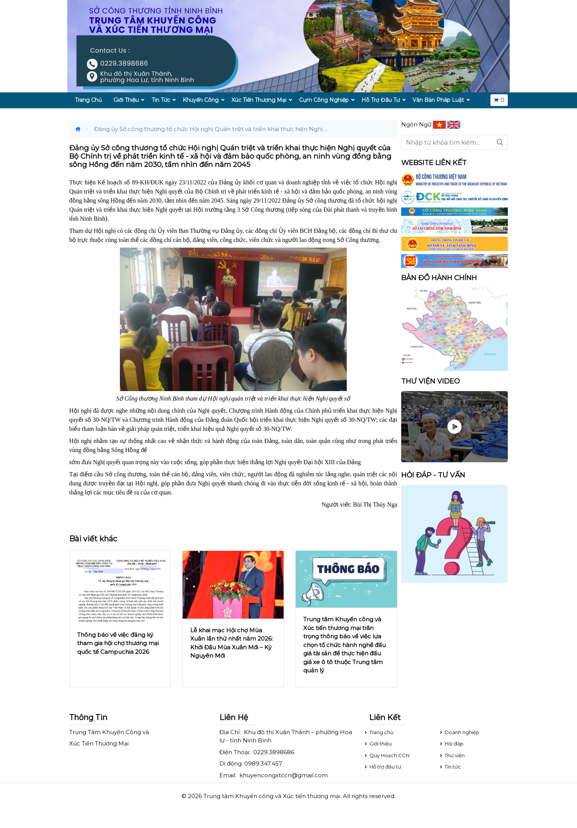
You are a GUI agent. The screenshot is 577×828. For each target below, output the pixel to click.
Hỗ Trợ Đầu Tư (380, 100)
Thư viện (452, 755)
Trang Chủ (88, 100)
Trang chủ (378, 732)
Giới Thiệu (126, 100)
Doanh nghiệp (459, 732)
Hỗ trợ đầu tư (382, 767)
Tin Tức (161, 100)
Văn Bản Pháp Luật (438, 100)
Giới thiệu (377, 744)
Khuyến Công (201, 100)
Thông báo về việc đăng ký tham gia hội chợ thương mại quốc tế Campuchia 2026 (118, 643)
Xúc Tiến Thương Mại (258, 100)
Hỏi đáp (451, 744)
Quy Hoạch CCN (386, 755)
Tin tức (450, 767)
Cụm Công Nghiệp (324, 100)
